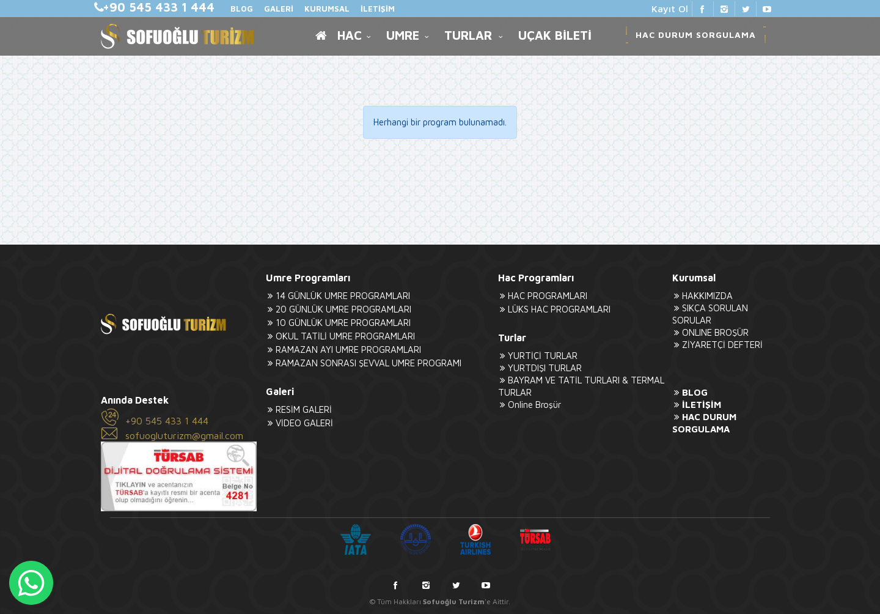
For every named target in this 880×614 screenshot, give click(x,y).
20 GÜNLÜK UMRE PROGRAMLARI (338, 309)
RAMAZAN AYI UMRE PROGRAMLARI (343, 349)
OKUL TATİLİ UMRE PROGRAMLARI (340, 336)
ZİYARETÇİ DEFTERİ (717, 344)
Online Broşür (529, 404)
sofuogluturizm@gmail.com (184, 435)
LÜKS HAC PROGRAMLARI (554, 309)
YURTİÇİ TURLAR (538, 355)
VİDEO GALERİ (299, 423)
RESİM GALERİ (299, 409)
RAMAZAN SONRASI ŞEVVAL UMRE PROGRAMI (363, 363)
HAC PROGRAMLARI (542, 295)
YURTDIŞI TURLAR (540, 368)
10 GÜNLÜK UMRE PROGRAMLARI (338, 322)
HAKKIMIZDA (702, 295)
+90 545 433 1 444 (166, 420)
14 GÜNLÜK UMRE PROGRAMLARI (338, 295)
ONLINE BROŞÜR (710, 332)
